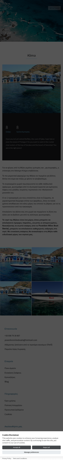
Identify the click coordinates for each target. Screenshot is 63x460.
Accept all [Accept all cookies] (16, 447)
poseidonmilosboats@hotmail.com (21, 340)
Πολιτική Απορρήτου (13, 405)
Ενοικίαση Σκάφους (13, 372)
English (9, 33)
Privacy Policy (6, 458)
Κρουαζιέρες (10, 377)
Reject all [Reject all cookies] (46, 447)
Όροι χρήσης (10, 400)
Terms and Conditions (20, 458)
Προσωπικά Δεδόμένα (14, 409)
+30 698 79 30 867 (12, 335)
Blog (7, 381)
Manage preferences (31, 452)
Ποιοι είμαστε (10, 368)
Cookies (8, 414)
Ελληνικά (9, 25)
